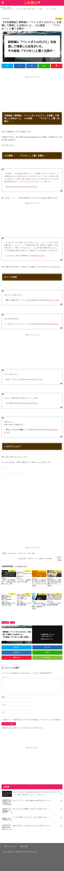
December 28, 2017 (30, 186)
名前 (3, 697)
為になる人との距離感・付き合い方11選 (25, 810)
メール (4, 704)
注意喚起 (6, 622)
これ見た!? (32, 2)
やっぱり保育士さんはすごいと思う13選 (25, 818)
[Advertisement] (33, 92)
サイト (4, 712)
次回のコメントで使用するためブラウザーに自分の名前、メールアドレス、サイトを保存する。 (32, 719)
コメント (5, 677)
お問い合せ (24, 846)
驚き (13, 622)
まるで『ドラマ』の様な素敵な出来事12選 (26, 801)
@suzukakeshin (32, 137)
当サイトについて (10, 846)
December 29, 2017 (36, 379)
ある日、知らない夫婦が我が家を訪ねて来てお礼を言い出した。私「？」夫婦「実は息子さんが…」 (31, 794)
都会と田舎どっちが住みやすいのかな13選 (26, 826)
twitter (7, 467)
